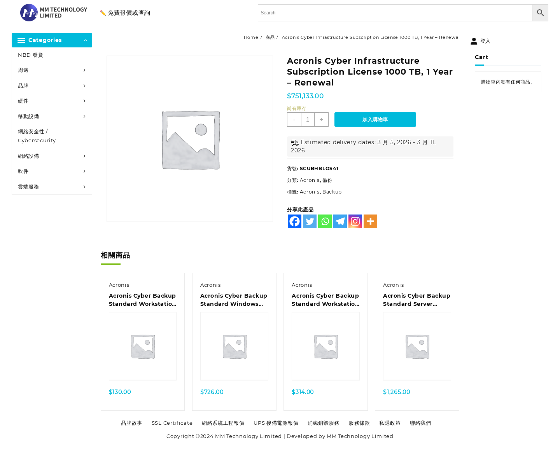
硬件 (23, 101)
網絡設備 (28, 156)
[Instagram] (355, 221)
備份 (327, 180)
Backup (332, 192)
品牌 (23, 85)
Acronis (310, 180)
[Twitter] (310, 221)
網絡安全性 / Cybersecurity (37, 135)
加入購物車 (375, 119)
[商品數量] (308, 119)
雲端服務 (28, 186)
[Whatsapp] (325, 221)
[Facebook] (294, 221)
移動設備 (28, 116)
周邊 (23, 70)
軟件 (23, 171)
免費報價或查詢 (129, 12)
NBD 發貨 (30, 55)
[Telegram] (340, 221)
